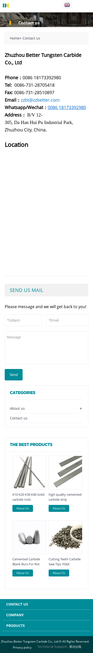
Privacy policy (22, 647)
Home (15, 38)
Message (46, 347)
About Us (22, 508)
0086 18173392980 (67, 107)
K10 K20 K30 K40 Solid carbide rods (28, 497)
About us (17, 408)
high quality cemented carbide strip (65, 497)
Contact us (31, 38)
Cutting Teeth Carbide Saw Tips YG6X (65, 561)
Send (14, 375)
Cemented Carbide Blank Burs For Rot (26, 561)
